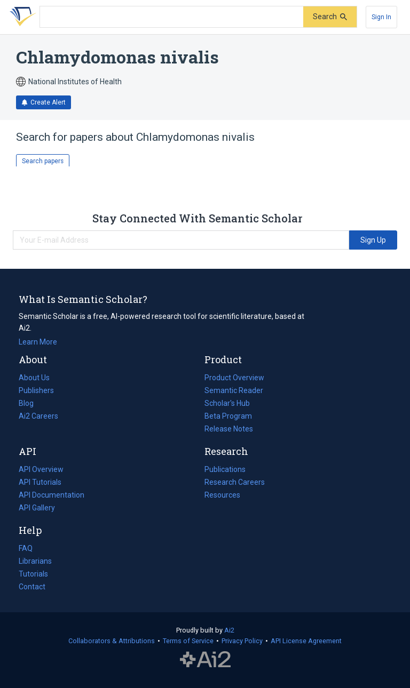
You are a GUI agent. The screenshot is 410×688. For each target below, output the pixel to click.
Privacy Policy (242, 641)
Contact (32, 586)
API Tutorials (40, 482)
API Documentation (51, 495)
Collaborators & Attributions (111, 641)
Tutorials (33, 574)
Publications (225, 469)
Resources (222, 495)
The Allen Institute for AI (205, 659)
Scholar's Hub (227, 403)
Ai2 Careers (38, 416)
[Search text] (171, 17)
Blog (30, 403)
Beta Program (228, 416)
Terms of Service (188, 641)
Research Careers (234, 482)
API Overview (41, 469)
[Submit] (330, 16)
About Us (34, 377)
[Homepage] (20, 17)
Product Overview (234, 377)
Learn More (38, 342)
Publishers (36, 390)
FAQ (26, 548)
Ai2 (229, 630)
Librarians (35, 561)
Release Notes (228, 429)
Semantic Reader (233, 390)
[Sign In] (381, 17)
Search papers (43, 161)
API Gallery (37, 507)
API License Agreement (306, 641)
